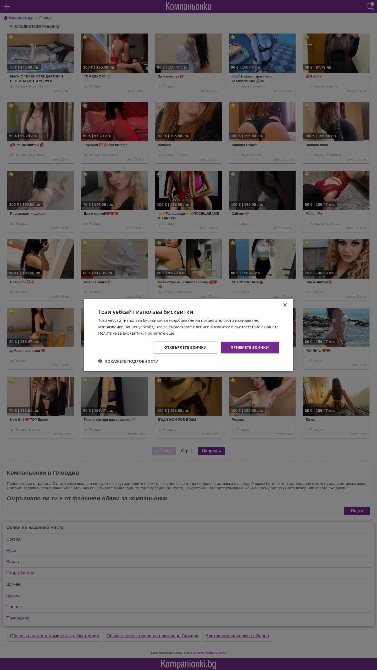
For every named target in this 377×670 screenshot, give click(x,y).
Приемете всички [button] (250, 347)
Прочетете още (159, 333)
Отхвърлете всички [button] (185, 347)
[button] (128, 361)
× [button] (285, 305)
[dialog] (188, 335)
